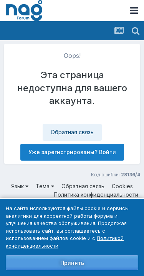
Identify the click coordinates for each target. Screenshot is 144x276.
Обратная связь (72, 132)
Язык (19, 186)
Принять (72, 263)
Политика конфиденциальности (96, 194)
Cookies (122, 186)
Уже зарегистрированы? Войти (72, 152)
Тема (45, 186)
